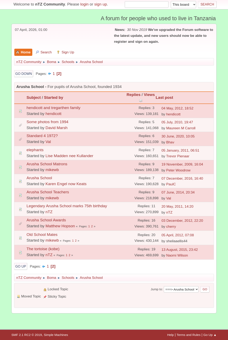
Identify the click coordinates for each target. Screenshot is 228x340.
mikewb (52, 170)
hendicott (54, 113)
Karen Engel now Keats (66, 184)
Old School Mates (42, 234)
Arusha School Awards (46, 220)
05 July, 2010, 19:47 (177, 122)
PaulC (171, 184)
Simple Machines (56, 335)
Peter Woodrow (178, 170)
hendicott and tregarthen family (53, 108)
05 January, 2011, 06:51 (180, 150)
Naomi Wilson (177, 255)
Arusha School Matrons (47, 164)
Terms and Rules (189, 335)
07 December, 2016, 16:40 (182, 178)
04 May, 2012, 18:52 (177, 108)
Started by (53, 97)
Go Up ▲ (210, 335)
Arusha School (39, 178)
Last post (164, 97)
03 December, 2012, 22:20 (182, 220)
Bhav (170, 142)
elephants (35, 150)
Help (170, 335)
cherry (171, 226)
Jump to (156, 289)
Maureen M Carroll (180, 128)
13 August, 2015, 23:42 (180, 250)
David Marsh (57, 128)
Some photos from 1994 (48, 122)
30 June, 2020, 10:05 (178, 136)
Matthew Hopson (60, 226)
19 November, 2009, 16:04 (182, 164)
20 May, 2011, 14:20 (177, 206)
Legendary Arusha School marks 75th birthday (67, 206)
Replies (133, 94)
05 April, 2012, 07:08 (178, 235)
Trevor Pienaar (177, 156)
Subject (34, 97)
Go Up (20, 266)
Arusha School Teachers (48, 192)
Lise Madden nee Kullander (69, 156)
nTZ (49, 212)
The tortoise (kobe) (43, 249)
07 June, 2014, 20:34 (178, 192)
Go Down (23, 73)
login (84, 4)
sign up (100, 4)
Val (48, 142)
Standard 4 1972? (42, 136)
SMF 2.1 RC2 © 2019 (26, 335)
